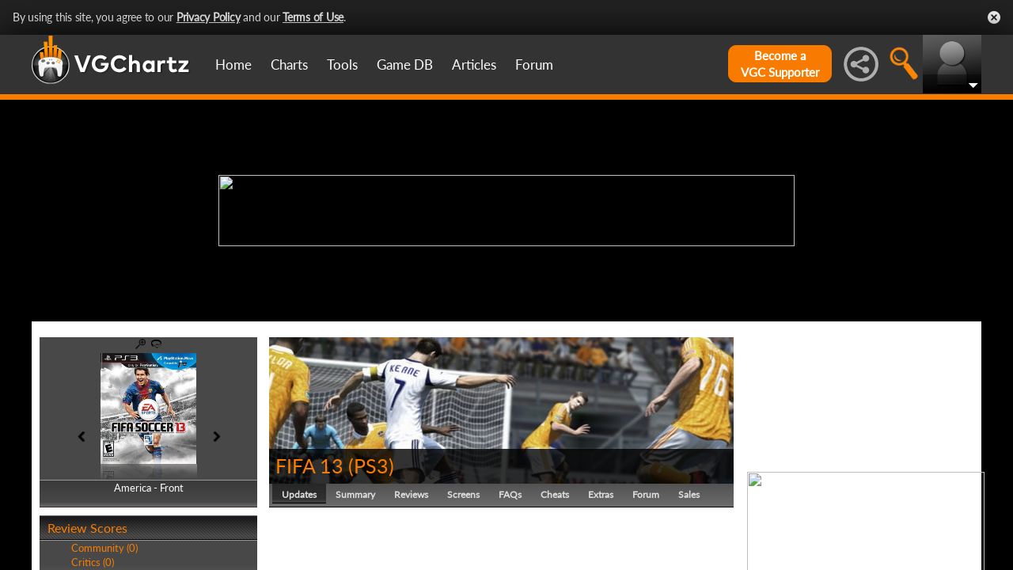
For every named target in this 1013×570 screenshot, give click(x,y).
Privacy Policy (208, 17)
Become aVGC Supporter (780, 63)
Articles (474, 64)
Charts (289, 64)
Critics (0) (92, 562)
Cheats (555, 494)
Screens (463, 494)
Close (994, 17)
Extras (600, 494)
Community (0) (104, 548)
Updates (299, 494)
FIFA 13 (309, 465)
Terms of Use (313, 17)
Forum (534, 64)
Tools (342, 64)
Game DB (405, 64)
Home (233, 64)
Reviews (411, 494)
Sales (689, 494)
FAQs (510, 494)
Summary (355, 494)
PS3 (371, 465)
